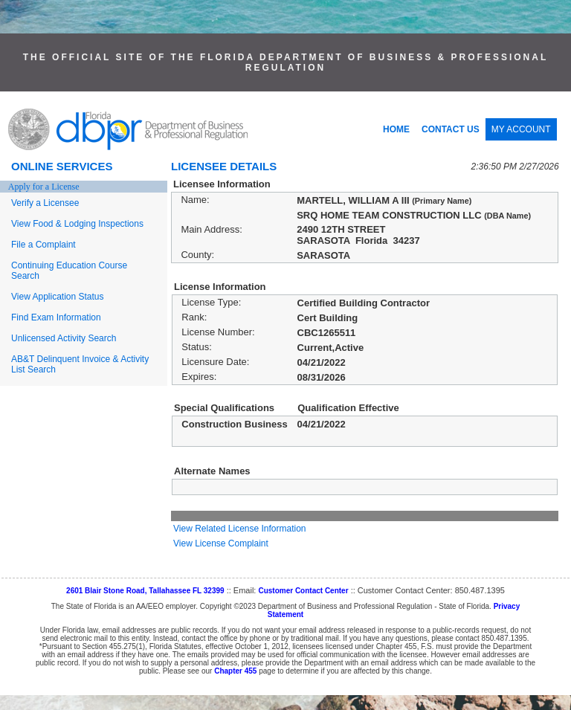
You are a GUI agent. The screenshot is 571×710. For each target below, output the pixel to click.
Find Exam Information (56, 317)
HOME (396, 129)
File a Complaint (43, 244)
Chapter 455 (235, 671)
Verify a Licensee (45, 203)
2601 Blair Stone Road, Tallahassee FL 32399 (145, 591)
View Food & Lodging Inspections (77, 224)
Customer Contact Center (303, 591)
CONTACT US (451, 129)
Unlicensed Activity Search (63, 338)
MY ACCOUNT (521, 129)
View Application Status (57, 296)
